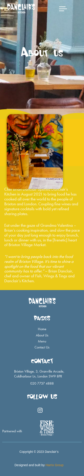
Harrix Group (54, 465)
